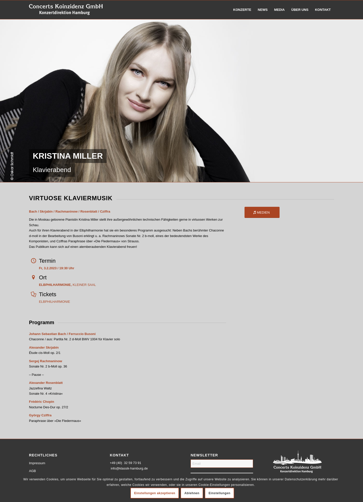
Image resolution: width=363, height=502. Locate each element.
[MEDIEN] (262, 212)
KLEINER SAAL (67, 285)
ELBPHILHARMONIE (54, 302)
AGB (32, 471)
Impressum (37, 463)
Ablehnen (192, 493)
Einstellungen (219, 493)
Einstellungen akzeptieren (154, 493)
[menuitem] (242, 9)
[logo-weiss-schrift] (66, 9)
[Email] (222, 463)
